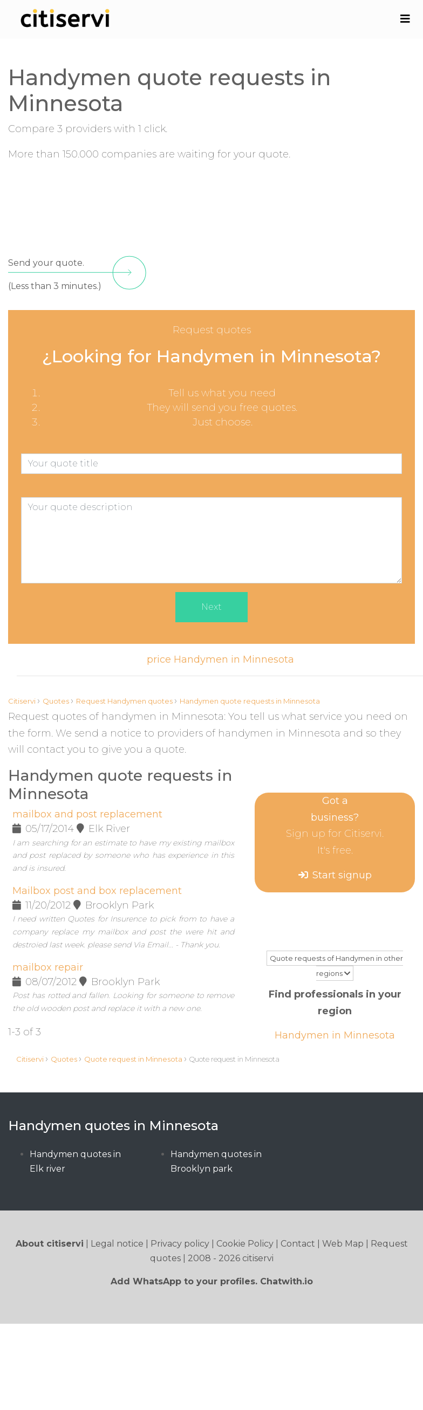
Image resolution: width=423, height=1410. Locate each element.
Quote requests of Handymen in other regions (336, 966)
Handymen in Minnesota (335, 1035)
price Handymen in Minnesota (220, 659)
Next (211, 607)
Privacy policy (180, 1244)
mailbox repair (47, 967)
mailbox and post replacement (87, 814)
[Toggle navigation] (404, 19)
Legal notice (117, 1244)
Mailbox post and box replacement (97, 891)
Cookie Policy (245, 1244)
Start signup (342, 875)
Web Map (343, 1244)
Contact (298, 1244)
